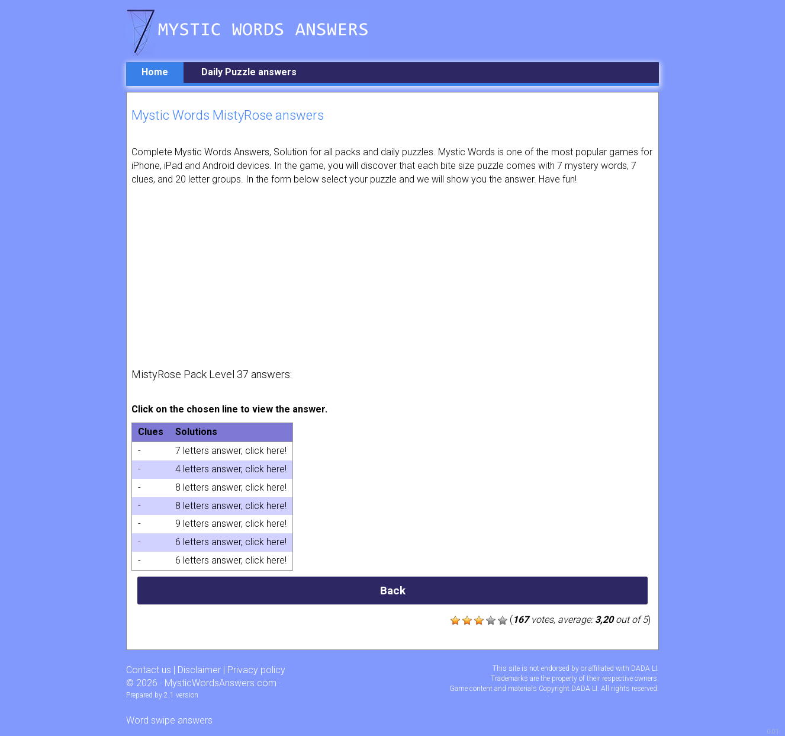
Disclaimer (199, 670)
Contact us (148, 670)
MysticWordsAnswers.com (220, 683)
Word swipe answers (169, 720)
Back (393, 590)
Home (154, 72)
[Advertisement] (392, 276)
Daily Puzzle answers (249, 72)
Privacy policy (256, 670)
